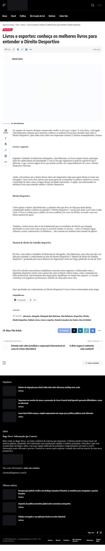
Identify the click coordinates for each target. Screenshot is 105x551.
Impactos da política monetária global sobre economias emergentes (44, 510)
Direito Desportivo (20, 325)
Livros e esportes (48, 325)
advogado (36, 321)
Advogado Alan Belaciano (51, 321)
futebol (32, 325)
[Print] (26, 50)
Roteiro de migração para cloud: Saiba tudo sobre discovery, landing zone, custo (49, 393)
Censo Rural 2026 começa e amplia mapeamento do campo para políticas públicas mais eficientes (55, 419)
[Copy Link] (22, 50)
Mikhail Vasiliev (18, 59)
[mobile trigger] (5, 5)
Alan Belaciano (67, 321)
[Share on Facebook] (14, 50)
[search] (93, 5)
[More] (30, 50)
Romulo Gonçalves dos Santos (67, 325)
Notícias (7, 30)
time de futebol (86, 325)
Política (21, 423)
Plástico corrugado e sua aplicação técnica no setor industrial (41, 522)
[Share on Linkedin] (79, 336)
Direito (86, 321)
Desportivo (78, 321)
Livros (37, 325)
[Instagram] (100, 539)
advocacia (27, 321)
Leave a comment (90, 369)
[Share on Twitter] (18, 50)
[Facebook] (97, 539)
